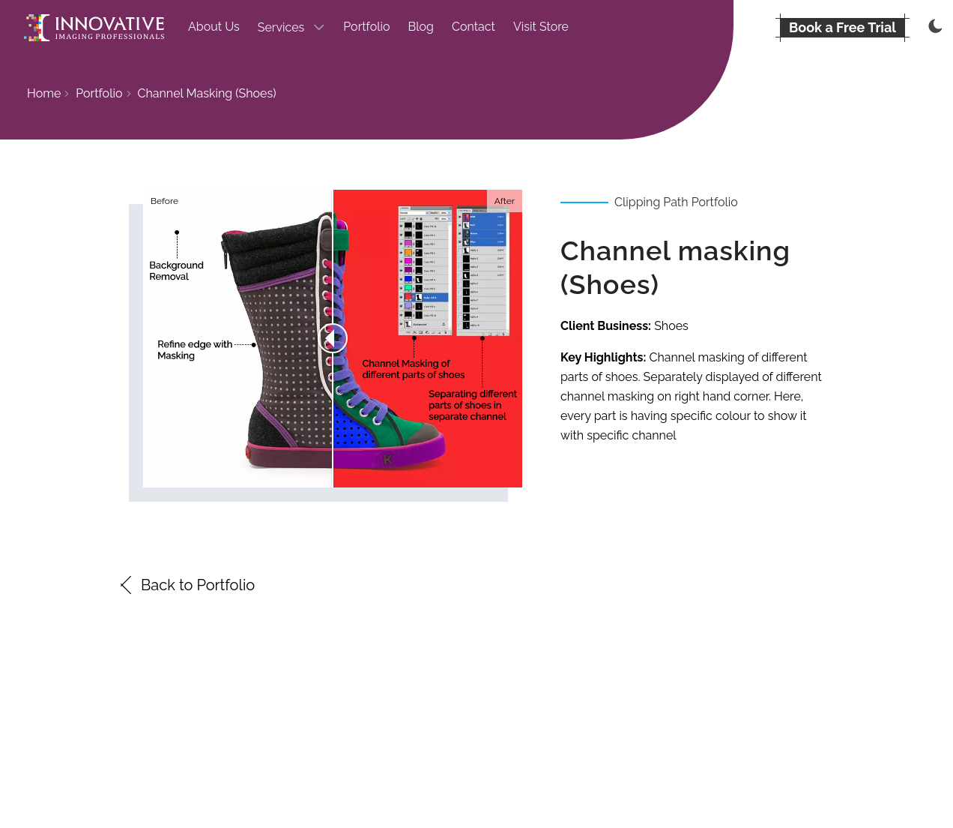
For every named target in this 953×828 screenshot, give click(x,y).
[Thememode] (933, 27)
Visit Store (541, 27)
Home (44, 93)
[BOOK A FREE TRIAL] (842, 28)
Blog (421, 27)
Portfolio (366, 27)
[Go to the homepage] (94, 27)
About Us (214, 27)
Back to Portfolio (186, 585)
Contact (473, 27)
